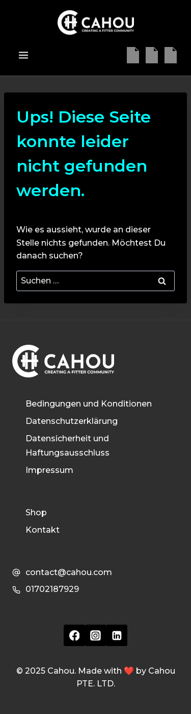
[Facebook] (133, 55)
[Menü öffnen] (23, 54)
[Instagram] (152, 55)
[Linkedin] (170, 55)
